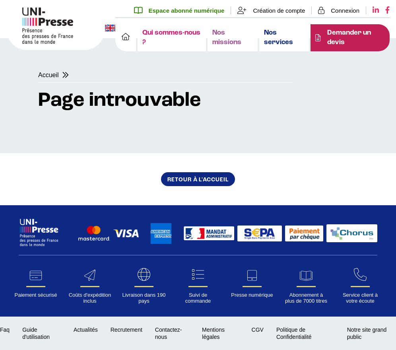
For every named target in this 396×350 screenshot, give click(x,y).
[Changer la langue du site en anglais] (110, 29)
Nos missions (226, 37)
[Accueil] (125, 37)
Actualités (86, 330)
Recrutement (126, 330)
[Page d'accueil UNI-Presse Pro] (47, 41)
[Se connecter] (339, 10)
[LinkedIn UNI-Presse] (372, 10)
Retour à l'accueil (198, 180)
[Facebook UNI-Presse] (384, 10)
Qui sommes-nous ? (171, 37)
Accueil (48, 75)
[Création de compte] (271, 10)
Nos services (278, 37)
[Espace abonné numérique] (182, 10)
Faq (5, 330)
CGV (258, 330)
